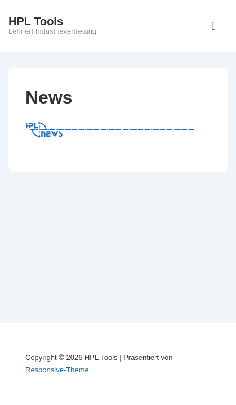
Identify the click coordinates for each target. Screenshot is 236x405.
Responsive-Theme (57, 370)
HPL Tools (35, 21)
